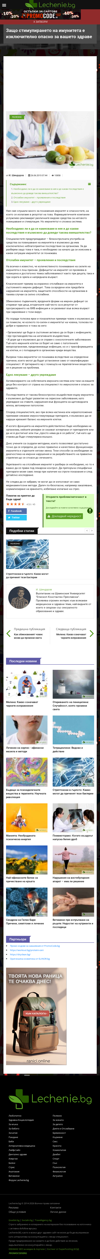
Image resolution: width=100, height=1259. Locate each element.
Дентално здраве (18, 1154)
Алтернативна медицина (22, 1145)
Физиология (59, 1171)
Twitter (14, 517)
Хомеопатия (59, 1150)
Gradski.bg (14, 1220)
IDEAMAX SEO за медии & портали (27, 1249)
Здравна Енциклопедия (21, 1119)
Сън (55, 1162)
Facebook (15, 511)
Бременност (59, 1132)
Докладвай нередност (64, 516)
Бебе (11, 1141)
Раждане (13, 1137)
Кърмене (58, 1137)
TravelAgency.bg (43, 1220)
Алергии (13, 1158)
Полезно (57, 1115)
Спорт (56, 1158)
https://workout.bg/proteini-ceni (27, 950)
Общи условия (17, 1211)
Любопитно (15, 1115)
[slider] (15, 504)
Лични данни (58, 1211)
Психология (59, 1167)
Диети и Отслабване (63, 1128)
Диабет (56, 1154)
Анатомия (14, 1171)
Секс (55, 1141)
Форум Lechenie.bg (19, 1180)
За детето (58, 1124)
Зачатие (13, 1132)
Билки (12, 1162)
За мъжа (13, 1124)
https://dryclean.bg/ (20, 954)
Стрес (12, 1167)
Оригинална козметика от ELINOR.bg (30, 958)
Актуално (58, 1175)
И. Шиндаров (16, 175)
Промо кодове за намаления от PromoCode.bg (35, 945)
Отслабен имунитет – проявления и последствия (39, 197)
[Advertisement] (52, 85)
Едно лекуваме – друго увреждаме (31, 201)
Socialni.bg (27, 1220)
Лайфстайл (14, 1150)
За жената (58, 1119)
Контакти (55, 1207)
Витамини (14, 1175)
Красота (57, 1145)
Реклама (13, 1207)
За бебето (14, 1128)
